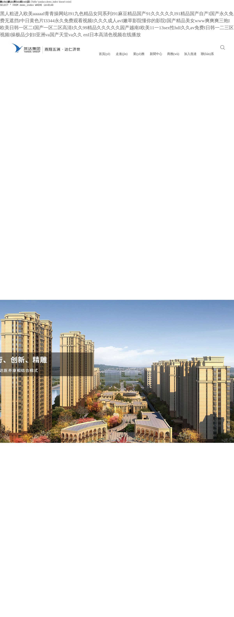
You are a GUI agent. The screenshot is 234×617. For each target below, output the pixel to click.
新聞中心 (156, 54)
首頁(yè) (104, 54)
